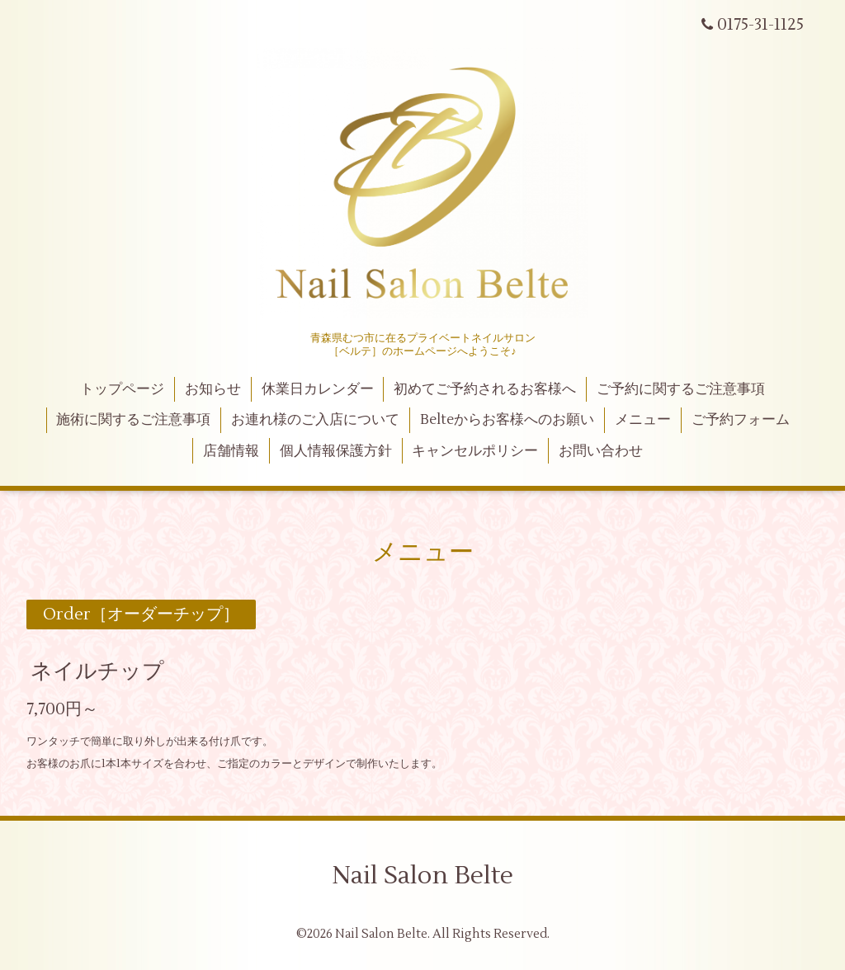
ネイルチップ (97, 671)
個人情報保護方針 (336, 451)
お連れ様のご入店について (315, 420)
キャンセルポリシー (475, 451)
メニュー (643, 420)
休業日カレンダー (318, 389)
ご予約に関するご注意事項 (681, 389)
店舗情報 (231, 451)
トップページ (122, 389)
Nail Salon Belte (422, 875)
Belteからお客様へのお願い (507, 420)
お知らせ (213, 389)
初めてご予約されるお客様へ (485, 389)
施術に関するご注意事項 (133, 420)
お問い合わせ (601, 451)
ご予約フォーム (741, 420)
